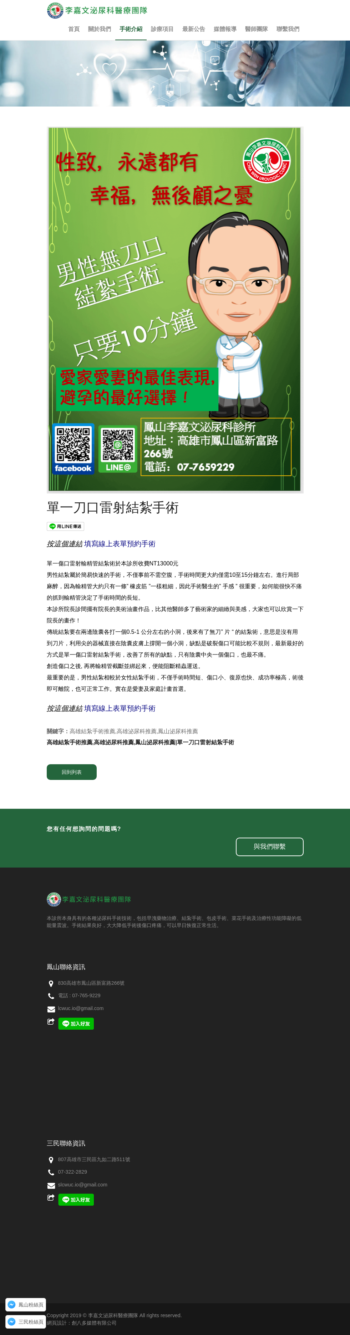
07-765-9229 (86, 995)
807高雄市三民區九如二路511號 (94, 1159)
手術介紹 (131, 29)
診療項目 (162, 29)
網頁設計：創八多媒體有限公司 (82, 1323)
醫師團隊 (256, 29)
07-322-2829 (72, 1172)
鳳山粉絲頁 (31, 1305)
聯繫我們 (288, 29)
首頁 (74, 29)
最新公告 (193, 29)
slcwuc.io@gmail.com (83, 1184)
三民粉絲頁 (31, 1322)
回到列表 (72, 772)
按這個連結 (64, 544)
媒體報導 (225, 29)
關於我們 (99, 29)
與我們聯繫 (270, 846)
